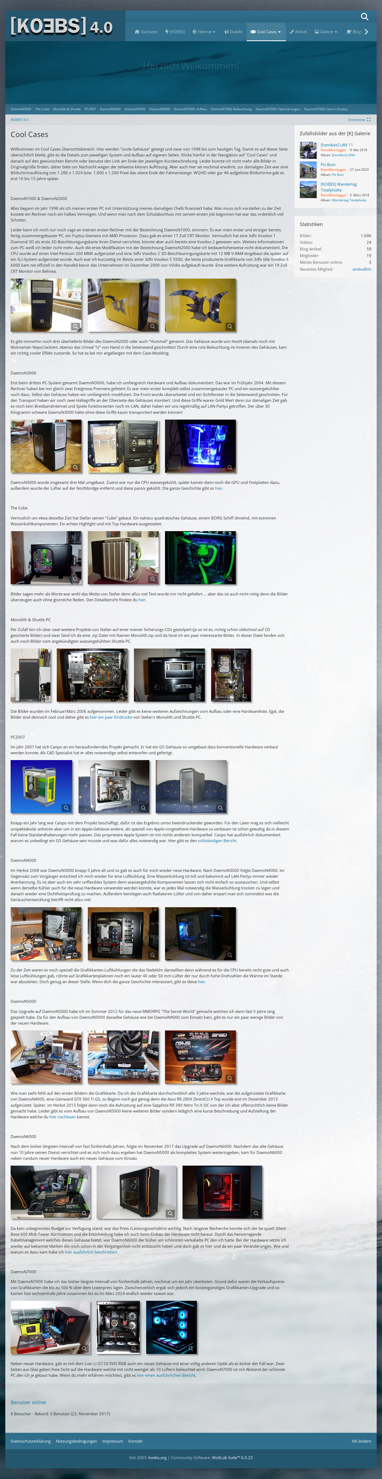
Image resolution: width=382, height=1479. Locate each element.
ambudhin (362, 269)
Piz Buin (328, 164)
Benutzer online (28, 1402)
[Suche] (364, 17)
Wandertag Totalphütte (349, 200)
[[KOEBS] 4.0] (65, 26)
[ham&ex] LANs (343, 155)
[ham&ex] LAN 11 (337, 144)
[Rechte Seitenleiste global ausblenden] (359, 119)
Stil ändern (361, 1441)
